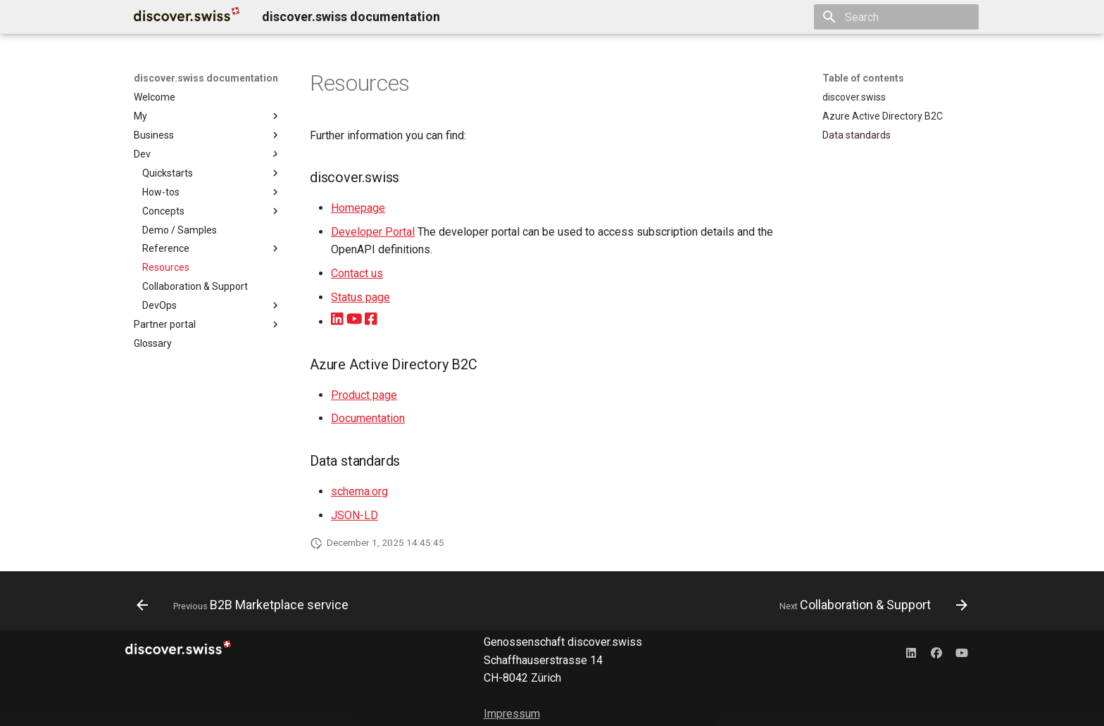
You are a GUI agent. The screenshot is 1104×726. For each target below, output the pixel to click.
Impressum (512, 713)
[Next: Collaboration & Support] (870, 605)
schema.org (359, 491)
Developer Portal (373, 231)
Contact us (357, 273)
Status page (360, 297)
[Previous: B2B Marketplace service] (246, 605)
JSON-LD (354, 515)
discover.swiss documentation (206, 78)
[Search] (896, 17)
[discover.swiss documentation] (186, 17)
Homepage (358, 208)
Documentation (368, 418)
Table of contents (863, 78)
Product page (364, 395)
